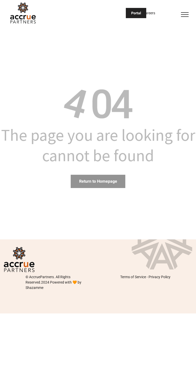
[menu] (184, 14)
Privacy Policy (159, 277)
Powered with (61, 282)
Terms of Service (133, 277)
